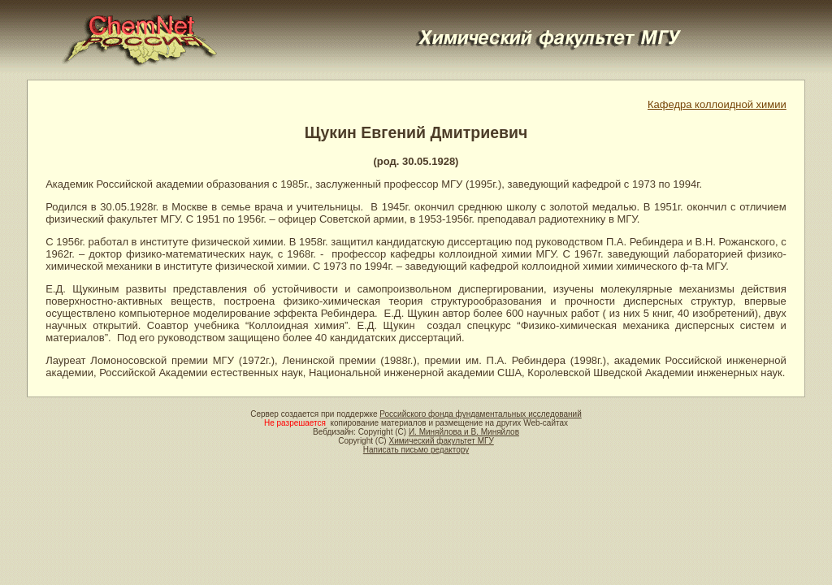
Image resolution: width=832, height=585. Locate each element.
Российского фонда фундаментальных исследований (480, 414)
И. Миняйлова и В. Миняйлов (464, 431)
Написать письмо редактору (416, 449)
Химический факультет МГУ (440, 440)
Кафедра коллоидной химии (717, 104)
